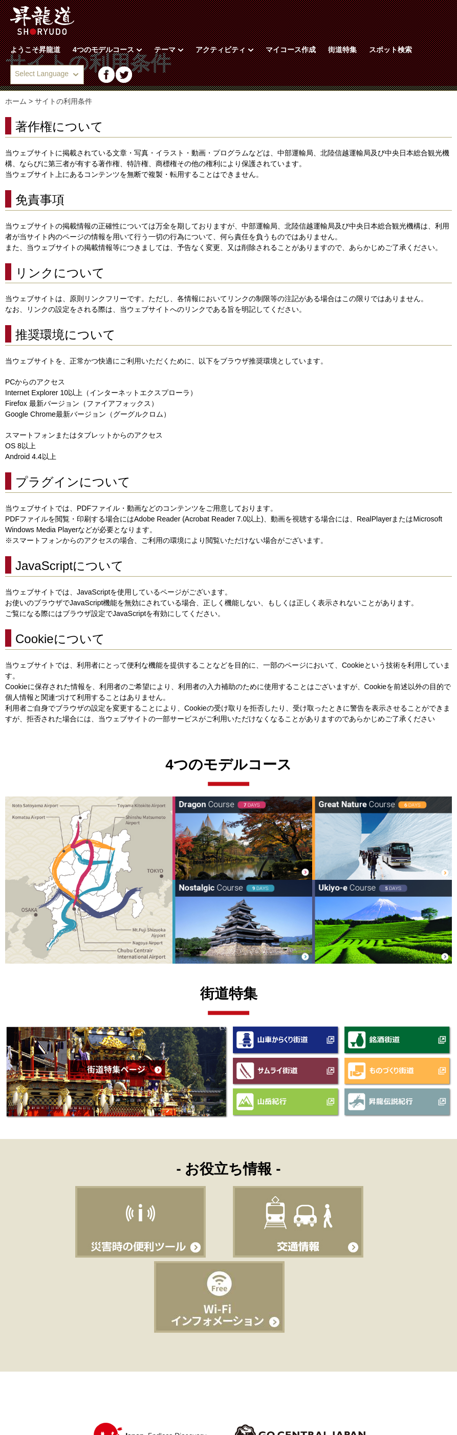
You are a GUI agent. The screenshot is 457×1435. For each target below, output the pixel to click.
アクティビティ (224, 49)
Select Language (42, 74)
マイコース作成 (291, 49)
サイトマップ (173, 1383)
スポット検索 (390, 49)
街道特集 (342, 49)
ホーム (16, 101)
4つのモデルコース (107, 49)
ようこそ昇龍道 (35, 49)
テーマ (168, 49)
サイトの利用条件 (97, 1383)
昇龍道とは (25, 1383)
